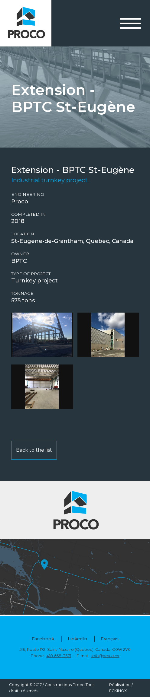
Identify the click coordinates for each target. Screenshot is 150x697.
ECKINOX (118, 691)
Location (22, 234)
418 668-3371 (59, 656)
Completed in (28, 214)
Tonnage (22, 293)
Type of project (31, 274)
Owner (20, 254)
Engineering (27, 194)
